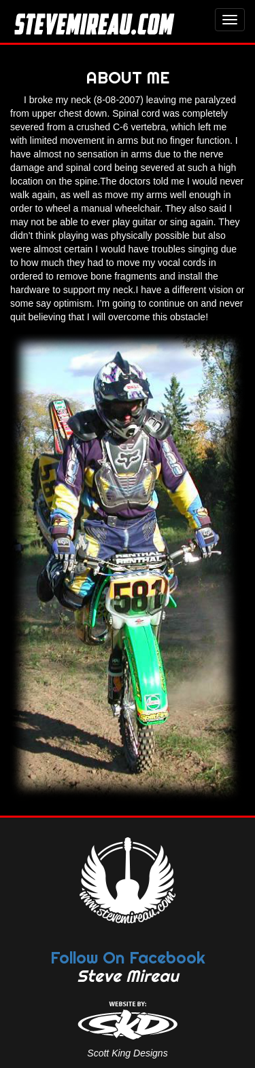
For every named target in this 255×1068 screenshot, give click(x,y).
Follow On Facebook (127, 957)
